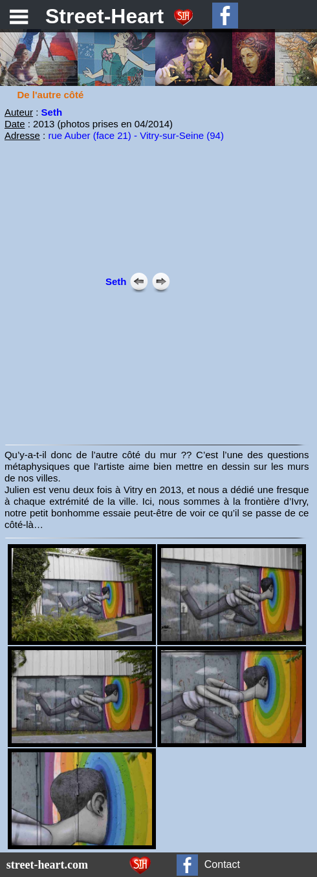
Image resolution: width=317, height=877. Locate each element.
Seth (52, 112)
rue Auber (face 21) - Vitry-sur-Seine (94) (136, 135)
